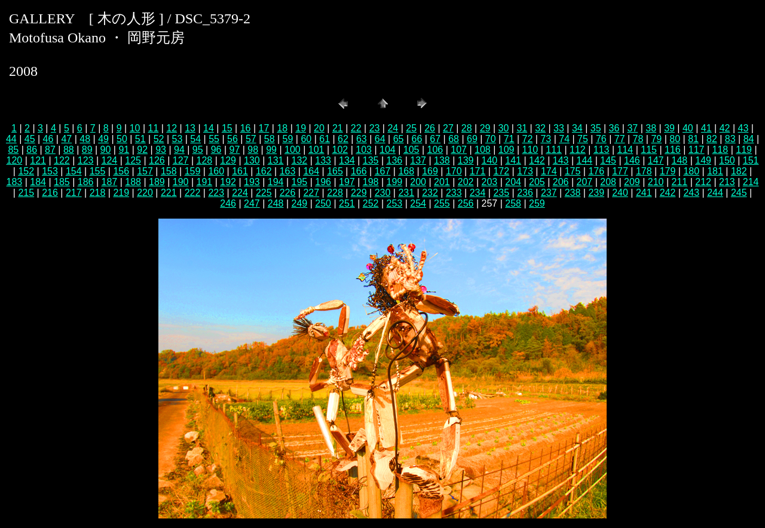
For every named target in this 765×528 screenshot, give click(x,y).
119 (744, 150)
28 (466, 128)
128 (205, 160)
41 (706, 128)
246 (228, 203)
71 (509, 139)
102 (340, 150)
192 (228, 182)
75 (582, 139)
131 (276, 160)
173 (525, 171)
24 (392, 128)
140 (490, 160)
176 (596, 171)
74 (564, 139)
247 (252, 203)
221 (169, 193)
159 (193, 171)
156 (121, 171)
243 (691, 193)
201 (442, 182)
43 (743, 128)
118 (720, 150)
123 (86, 160)
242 (668, 193)
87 (50, 150)
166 (359, 171)
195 (300, 182)
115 (649, 150)
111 (554, 150)
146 (632, 160)
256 (466, 203)
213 (727, 182)
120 (15, 160)
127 (181, 160)
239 (596, 193)
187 (110, 182)
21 (337, 128)
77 (619, 139)
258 (513, 203)
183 (15, 182)
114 (625, 150)
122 (62, 160)
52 (159, 139)
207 (585, 182)
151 (751, 160)
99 (271, 150)
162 (264, 171)
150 (727, 160)
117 (696, 150)
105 (411, 150)
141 (513, 160)
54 (195, 139)
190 (181, 182)
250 (323, 203)
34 (577, 128)
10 (135, 128)
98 (252, 150)
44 (11, 139)
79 (656, 139)
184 (38, 182)
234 (478, 193)
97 (235, 150)
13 (190, 128)
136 (395, 160)
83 (730, 139)
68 (453, 139)
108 (483, 150)
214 (751, 182)
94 (179, 150)
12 (171, 128)
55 (214, 139)
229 (359, 193)
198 (371, 182)
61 (324, 139)
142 (537, 160)
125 (133, 160)
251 (347, 203)
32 (540, 128)
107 (459, 150)
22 (356, 128)
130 (252, 160)
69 (472, 139)
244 (715, 193)
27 (448, 128)
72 (527, 139)
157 (145, 171)
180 (691, 171)
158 (169, 171)
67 (435, 139)
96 (216, 150)
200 (418, 182)
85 (13, 150)
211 (680, 182)
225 (264, 193)
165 (335, 171)
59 (288, 139)
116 (673, 150)
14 (208, 128)
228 (335, 193)
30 (503, 128)
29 (485, 128)
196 (323, 182)
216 (50, 193)
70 (490, 139)
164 (311, 171)
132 (300, 160)
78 (638, 139)
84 (748, 139)
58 (269, 139)
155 (98, 171)
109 (506, 150)
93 (160, 150)
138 (442, 160)
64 (380, 139)
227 (311, 193)
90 (105, 150)
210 (656, 182)
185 (62, 182)
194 (276, 182)
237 (549, 193)
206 (561, 182)
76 (601, 139)
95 (197, 150)
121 (38, 160)
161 (240, 171)
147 (656, 160)
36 (614, 128)
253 (395, 203)
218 (98, 193)
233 (454, 193)
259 (537, 203)
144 (585, 160)
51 (140, 139)
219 (121, 193)
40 (688, 128)
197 (347, 182)
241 (644, 193)
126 (157, 160)
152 (26, 171)
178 (644, 171)
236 (525, 193)
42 (725, 128)
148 (680, 160)
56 (232, 139)
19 (300, 128)
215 (26, 193)
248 (276, 203)
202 (466, 182)
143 (561, 160)
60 (306, 139)
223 (216, 193)
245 (739, 193)
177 (620, 171)
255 (442, 203)
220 (145, 193)
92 (142, 150)
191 (205, 182)
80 (674, 139)
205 (537, 182)
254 (418, 203)
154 (74, 171)
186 (86, 182)
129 (228, 160)
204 (513, 182)
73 (545, 139)
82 (711, 139)
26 (429, 128)
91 (123, 150)
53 (177, 139)
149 (703, 160)
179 (668, 171)
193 (252, 182)
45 (30, 139)
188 (133, 182)
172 (501, 171)
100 (292, 150)
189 (157, 182)
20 (319, 128)
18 (282, 128)
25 (411, 128)
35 (595, 128)
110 (530, 150)
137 (418, 160)
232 (430, 193)
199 (395, 182)
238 (573, 193)
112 (578, 150)
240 (620, 193)
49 (103, 139)
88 (68, 150)
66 (416, 139)
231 (406, 193)
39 (669, 128)
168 (406, 171)
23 (374, 128)
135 (371, 160)
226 (288, 193)
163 (288, 171)
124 (110, 160)
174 (549, 171)
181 (715, 171)
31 (521, 128)
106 (435, 150)
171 (478, 171)
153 (50, 171)
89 (87, 150)
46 (48, 139)
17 (264, 128)
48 (84, 139)
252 (371, 203)
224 (240, 193)
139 (466, 160)
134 (347, 160)
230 (383, 193)
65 (398, 139)
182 (739, 171)
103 (364, 150)
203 (490, 182)
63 (361, 139)
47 (66, 139)
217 (74, 193)
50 (122, 139)
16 (245, 128)
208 (608, 182)
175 (573, 171)
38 (650, 128)
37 (632, 128)
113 (601, 150)
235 (501, 193)
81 (693, 139)
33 (558, 128)
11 (153, 128)
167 (383, 171)
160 (216, 171)
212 (703, 182)
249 (300, 203)
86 (31, 150)
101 (316, 150)
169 (430, 171)
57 (251, 139)
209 (632, 182)
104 (388, 150)
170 (454, 171)
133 (323, 160)
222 (193, 193)
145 (608, 160)
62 (343, 139)
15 (227, 128)
